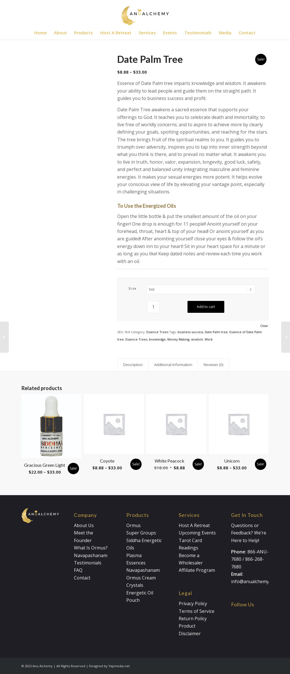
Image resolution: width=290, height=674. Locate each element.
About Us (84, 525)
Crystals (134, 585)
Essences (136, 563)
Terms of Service (196, 611)
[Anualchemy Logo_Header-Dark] (145, 12)
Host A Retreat (194, 525)
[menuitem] (40, 32)
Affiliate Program (197, 570)
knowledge (157, 339)
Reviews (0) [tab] (213, 364)
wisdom (197, 339)
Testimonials (87, 563)
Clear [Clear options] (264, 325)
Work (209, 339)
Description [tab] (133, 364)
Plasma (134, 555)
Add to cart (206, 306)
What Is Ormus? (91, 548)
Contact (82, 578)
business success (190, 332)
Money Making (178, 339)
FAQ (78, 570)
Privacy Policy (193, 603)
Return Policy (193, 618)
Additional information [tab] (173, 364)
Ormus (133, 525)
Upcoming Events (197, 533)
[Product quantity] (153, 307)
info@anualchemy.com (255, 581)
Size (133, 288)
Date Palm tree (216, 332)
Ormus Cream (141, 578)
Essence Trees (157, 332)
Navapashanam (90, 555)
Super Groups (141, 533)
